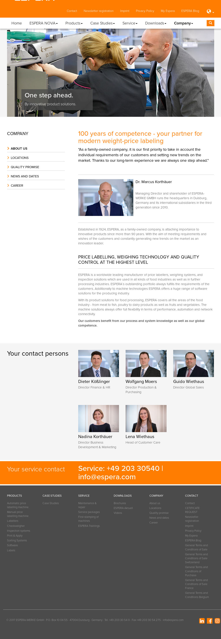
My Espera (168, 11)
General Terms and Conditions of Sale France (196, 584)
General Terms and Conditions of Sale (196, 547)
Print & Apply (14, 535)
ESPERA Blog (190, 11)
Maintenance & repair (87, 505)
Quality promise (25, 167)
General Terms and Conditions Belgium (197, 595)
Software (12, 545)
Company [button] (183, 23)
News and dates (25, 176)
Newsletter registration (99, 11)
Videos (118, 513)
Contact (72, 11)
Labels (11, 550)
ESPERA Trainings (89, 526)
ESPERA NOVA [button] (44, 23)
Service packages (89, 512)
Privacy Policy (145, 11)
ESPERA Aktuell (123, 508)
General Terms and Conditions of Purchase (196, 571)
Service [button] (130, 23)
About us (19, 148)
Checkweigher (16, 526)
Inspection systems (18, 531)
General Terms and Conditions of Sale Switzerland (196, 558)
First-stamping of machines (88, 519)
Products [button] (74, 23)
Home (16, 23)
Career (17, 186)
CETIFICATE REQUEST (192, 510)
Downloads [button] (155, 23)
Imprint (124, 11)
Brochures (120, 503)
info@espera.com (107, 476)
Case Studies (51, 503)
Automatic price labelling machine (17, 505)
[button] (209, 12)
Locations (20, 158)
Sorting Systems (17, 540)
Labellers (12, 521)
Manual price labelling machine (17, 514)
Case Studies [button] (102, 23)
